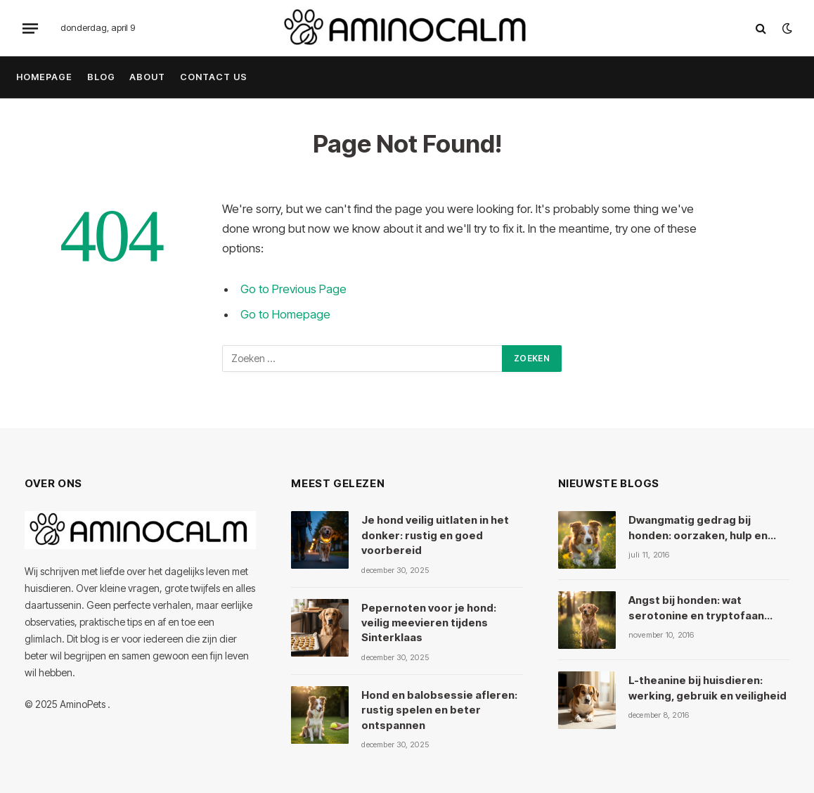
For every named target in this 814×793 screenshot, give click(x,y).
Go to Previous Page (293, 289)
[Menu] (30, 28)
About (147, 77)
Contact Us (213, 77)
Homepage (44, 77)
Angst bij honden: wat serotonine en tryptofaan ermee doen (696, 608)
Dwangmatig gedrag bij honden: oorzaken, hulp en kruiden (698, 528)
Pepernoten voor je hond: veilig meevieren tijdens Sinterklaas (428, 623)
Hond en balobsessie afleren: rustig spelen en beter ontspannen (439, 710)
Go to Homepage (285, 314)
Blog (101, 77)
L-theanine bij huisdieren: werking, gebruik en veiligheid (707, 687)
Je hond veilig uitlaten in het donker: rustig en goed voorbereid (435, 535)
